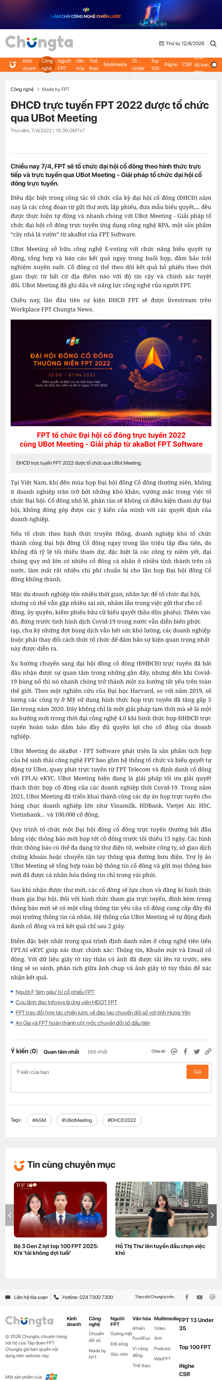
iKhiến (138, 1316)
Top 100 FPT (195, 1335)
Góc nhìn (119, 1343)
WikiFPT (162, 1347)
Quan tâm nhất (61, 1052)
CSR (185, 65)
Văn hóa (79, 64)
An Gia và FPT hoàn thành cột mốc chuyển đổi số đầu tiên (83, 1023)
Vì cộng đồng (140, 1340)
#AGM (39, 1109)
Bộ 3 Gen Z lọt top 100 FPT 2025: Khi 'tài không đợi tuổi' (56, 1238)
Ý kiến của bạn (111, 1071)
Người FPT (63, 64)
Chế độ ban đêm (205, 64)
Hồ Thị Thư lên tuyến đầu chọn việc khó (160, 1238)
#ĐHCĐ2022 (122, 1109)
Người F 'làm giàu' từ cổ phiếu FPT (55, 992)
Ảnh (158, 1327)
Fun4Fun (141, 1327)
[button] (212, 1204)
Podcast (162, 1337)
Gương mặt (121, 1322)
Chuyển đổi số (96, 1326)
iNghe (169, 65)
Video (160, 1316)
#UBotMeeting (77, 1109)
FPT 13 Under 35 (137, 64)
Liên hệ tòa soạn (26, 1286)
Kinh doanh (29, 64)
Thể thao (92, 64)
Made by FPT (56, 89)
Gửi (197, 1072)
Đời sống (119, 1332)
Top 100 (154, 64)
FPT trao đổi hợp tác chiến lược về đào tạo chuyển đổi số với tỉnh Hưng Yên (103, 1012)
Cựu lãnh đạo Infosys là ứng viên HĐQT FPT (66, 1002)
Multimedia (113, 65)
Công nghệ (46, 64)
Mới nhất (97, 1052)
